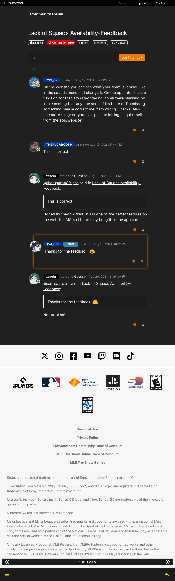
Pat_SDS (53, 244)
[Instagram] (59, 356)
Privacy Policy (88, 437)
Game (122, 3)
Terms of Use (87, 429)
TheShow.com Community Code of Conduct (87, 446)
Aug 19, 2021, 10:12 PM (110, 244)
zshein (51, 176)
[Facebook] (73, 356)
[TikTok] (130, 356)
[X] (44, 356)
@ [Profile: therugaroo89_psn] (61, 182)
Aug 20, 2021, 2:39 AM (105, 276)
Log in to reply (132, 57)
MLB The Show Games (87, 462)
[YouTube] (87, 356)
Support (141, 3)
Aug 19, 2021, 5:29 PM (91, 80)
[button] (6, 574)
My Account (164, 3)
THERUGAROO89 (59, 144)
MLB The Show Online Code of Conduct (87, 454)
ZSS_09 (52, 80)
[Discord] (116, 356)
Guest (78, 176)
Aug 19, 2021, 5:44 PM (106, 144)
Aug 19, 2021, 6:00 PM (105, 176)
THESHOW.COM (14, 3)
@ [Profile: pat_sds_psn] (55, 283)
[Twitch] (102, 356)
